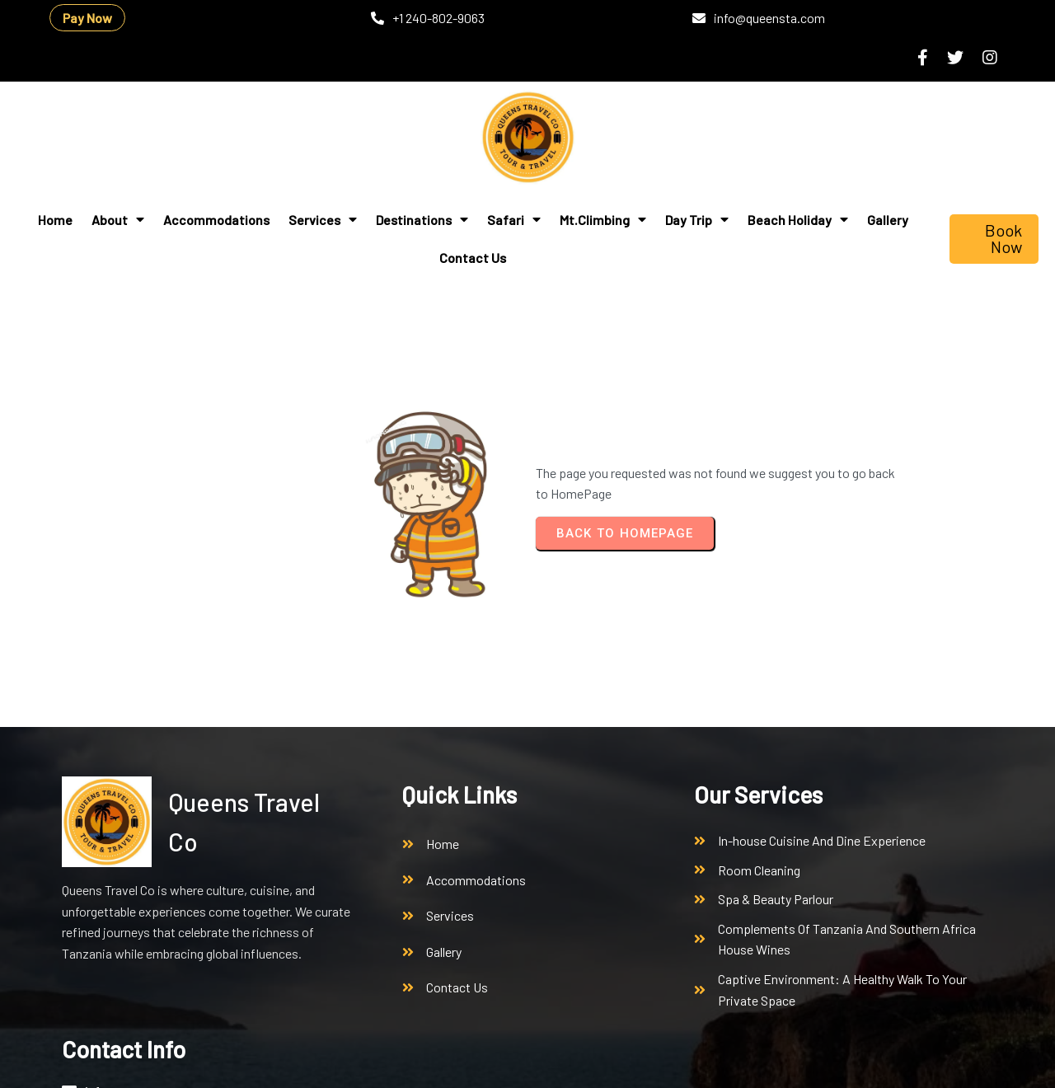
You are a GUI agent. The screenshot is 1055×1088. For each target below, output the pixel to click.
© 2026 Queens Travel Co (130, 1061)
